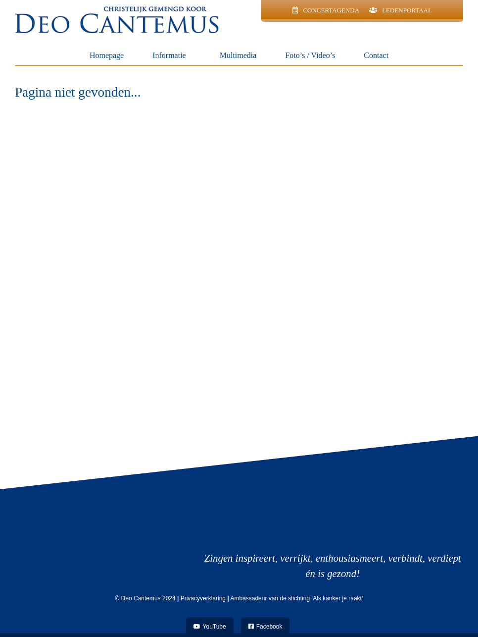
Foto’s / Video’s (310, 55)
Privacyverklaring (203, 598)
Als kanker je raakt (337, 598)
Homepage (107, 55)
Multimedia (238, 55)
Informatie (171, 55)
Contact (376, 55)
